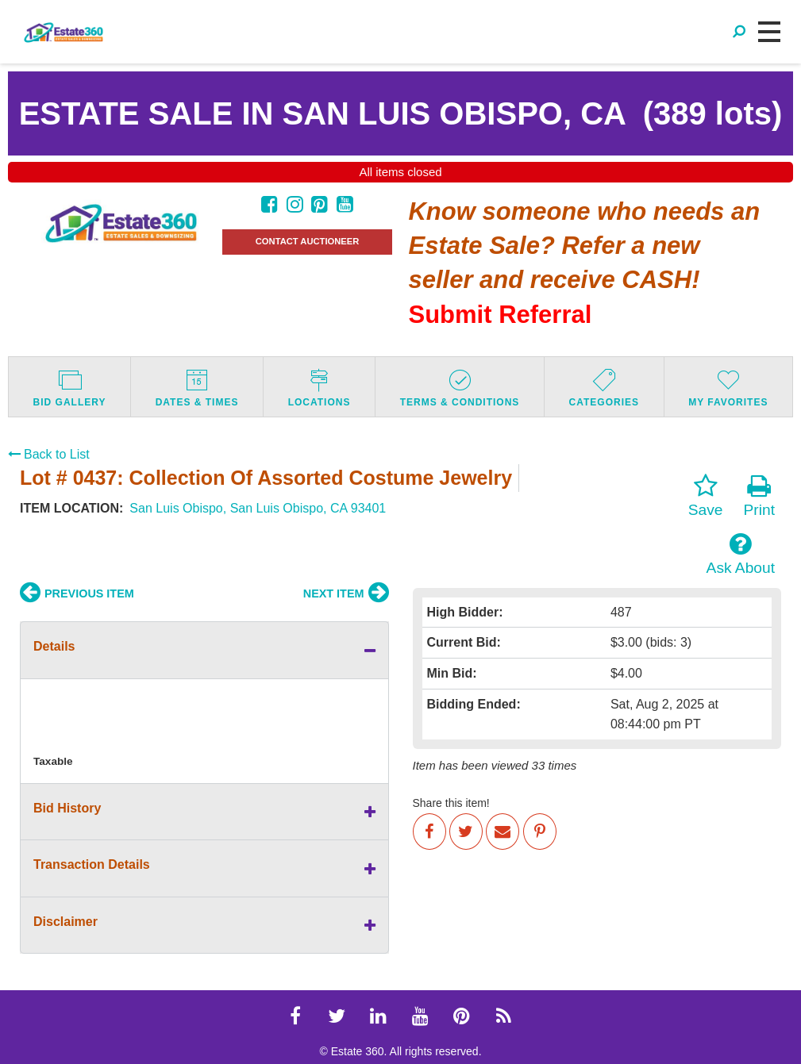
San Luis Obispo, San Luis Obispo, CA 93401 (257, 508)
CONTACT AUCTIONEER (308, 241)
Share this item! (451, 803)
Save (705, 496)
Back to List (49, 454)
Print (759, 496)
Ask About (741, 554)
